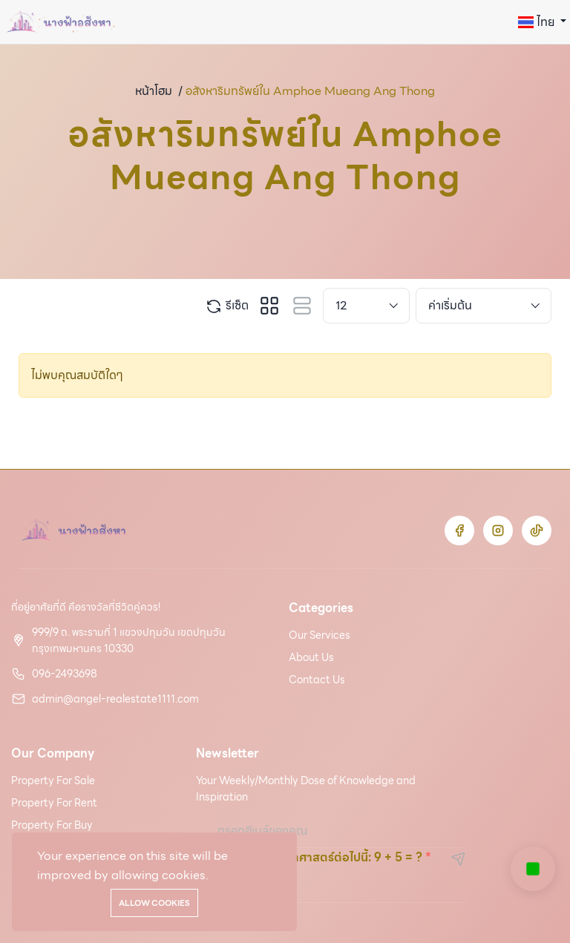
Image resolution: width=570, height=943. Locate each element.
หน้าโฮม (153, 91)
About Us (311, 657)
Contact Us (317, 679)
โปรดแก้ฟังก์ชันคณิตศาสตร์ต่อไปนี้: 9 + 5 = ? (309, 857)
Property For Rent (54, 803)
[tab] (269, 306)
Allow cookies (154, 903)
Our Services (319, 635)
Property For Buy (52, 825)
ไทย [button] (537, 22)
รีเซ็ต (227, 305)
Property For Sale (53, 780)
